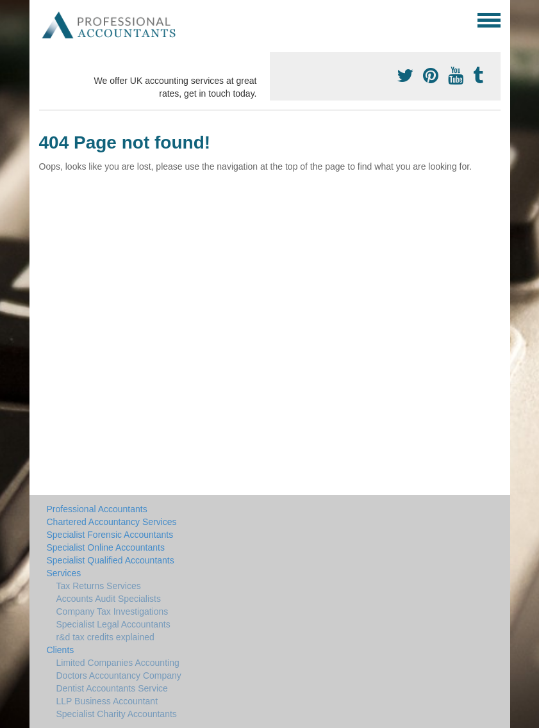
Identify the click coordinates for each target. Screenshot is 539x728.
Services (64, 573)
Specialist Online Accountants (106, 547)
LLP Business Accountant (107, 701)
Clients (60, 650)
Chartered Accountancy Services (112, 522)
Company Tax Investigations (112, 611)
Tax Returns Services (98, 586)
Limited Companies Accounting (117, 663)
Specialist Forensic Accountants (110, 535)
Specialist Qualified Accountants (110, 560)
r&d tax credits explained (105, 637)
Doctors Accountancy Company (118, 675)
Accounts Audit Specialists (108, 599)
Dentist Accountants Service (112, 688)
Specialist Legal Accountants (113, 624)
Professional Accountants (97, 509)
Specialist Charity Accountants (116, 714)
